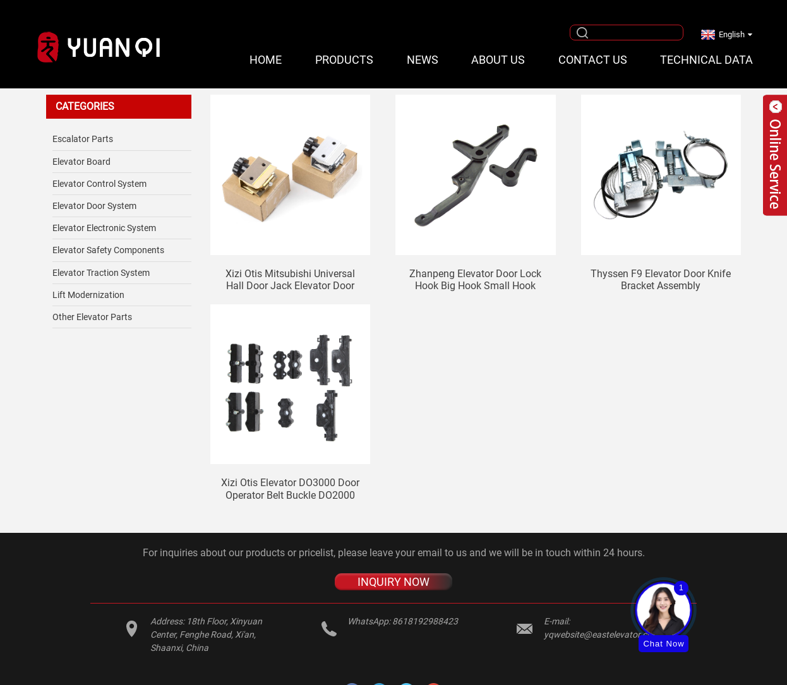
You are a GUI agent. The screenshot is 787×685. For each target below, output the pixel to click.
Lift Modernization (88, 295)
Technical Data (706, 59)
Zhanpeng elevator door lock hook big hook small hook (475, 280)
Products (344, 59)
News (422, 59)
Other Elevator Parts (92, 317)
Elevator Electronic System (104, 228)
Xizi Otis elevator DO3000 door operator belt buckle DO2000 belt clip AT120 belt (290, 489)
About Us (498, 59)
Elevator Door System (94, 206)
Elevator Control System (99, 184)
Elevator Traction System (101, 273)
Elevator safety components (108, 250)
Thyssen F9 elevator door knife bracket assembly (661, 280)
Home (265, 59)
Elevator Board (81, 162)
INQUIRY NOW (393, 581)
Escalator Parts (82, 139)
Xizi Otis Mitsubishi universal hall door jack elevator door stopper (290, 280)
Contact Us (592, 59)
